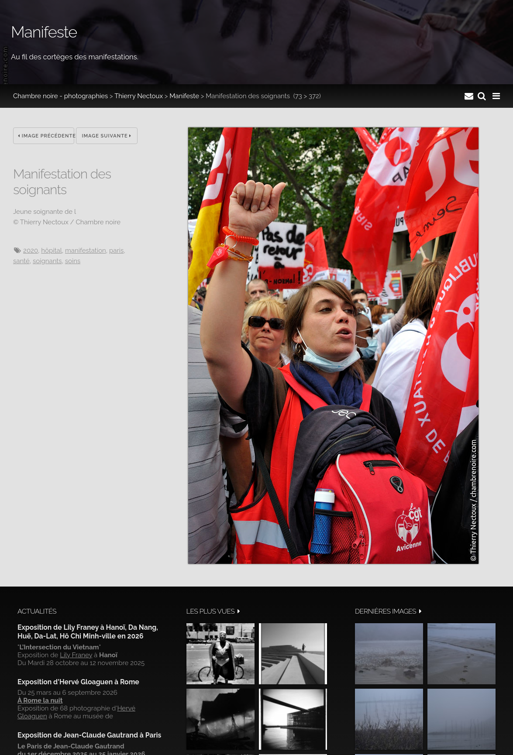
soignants (47, 261)
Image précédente (46, 136)
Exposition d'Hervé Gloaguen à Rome (78, 682)
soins (72, 261)
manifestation (85, 250)
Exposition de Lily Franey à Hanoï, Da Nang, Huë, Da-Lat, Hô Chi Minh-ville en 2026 (87, 631)
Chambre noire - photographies (60, 96)
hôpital (51, 250)
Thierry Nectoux (138, 96)
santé (21, 261)
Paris (116, 250)
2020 (30, 250)
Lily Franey (76, 655)
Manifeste (184, 96)
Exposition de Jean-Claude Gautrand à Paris (89, 735)
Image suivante (107, 136)
